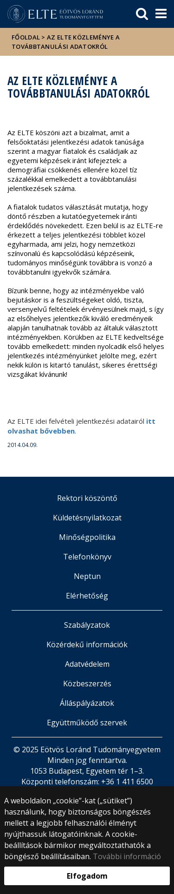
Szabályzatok (87, 625)
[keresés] (142, 14)
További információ (127, 856)
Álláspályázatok (87, 703)
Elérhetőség (87, 596)
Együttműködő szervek (87, 722)
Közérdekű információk (87, 644)
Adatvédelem (87, 664)
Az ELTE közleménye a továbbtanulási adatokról (66, 42)
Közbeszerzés (87, 683)
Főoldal (26, 37)
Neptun (87, 576)
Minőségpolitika (87, 537)
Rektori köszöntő (87, 498)
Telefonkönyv (87, 557)
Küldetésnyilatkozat (87, 518)
